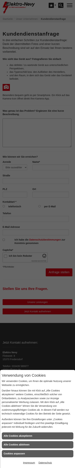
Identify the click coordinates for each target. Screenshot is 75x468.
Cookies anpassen (14, 453)
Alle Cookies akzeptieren (18, 435)
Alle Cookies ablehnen (16, 444)
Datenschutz (45, 462)
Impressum (29, 462)
